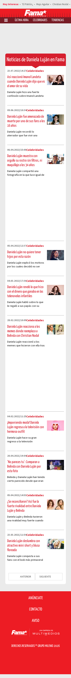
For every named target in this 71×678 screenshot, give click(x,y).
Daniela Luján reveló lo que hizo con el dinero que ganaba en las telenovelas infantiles (25, 291)
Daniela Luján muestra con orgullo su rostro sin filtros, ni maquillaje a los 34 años (24, 160)
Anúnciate (35, 598)
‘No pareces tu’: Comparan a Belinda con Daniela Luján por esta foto (24, 466)
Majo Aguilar (42, 4)
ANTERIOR (25, 576)
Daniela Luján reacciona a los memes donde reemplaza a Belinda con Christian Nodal (23, 331)
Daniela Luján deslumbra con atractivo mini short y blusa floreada (23, 545)
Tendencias (57, 20)
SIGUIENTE (45, 576)
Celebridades (40, 20)
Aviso (35, 621)
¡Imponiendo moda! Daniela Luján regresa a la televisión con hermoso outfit (25, 427)
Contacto (35, 609)
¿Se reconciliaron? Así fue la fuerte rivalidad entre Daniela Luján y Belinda (24, 506)
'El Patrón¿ (27, 4)
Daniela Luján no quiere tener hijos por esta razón (24, 254)
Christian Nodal (60, 4)
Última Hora (22, 20)
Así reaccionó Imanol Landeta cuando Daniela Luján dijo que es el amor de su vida (26, 81)
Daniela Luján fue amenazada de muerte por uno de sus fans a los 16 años (26, 121)
